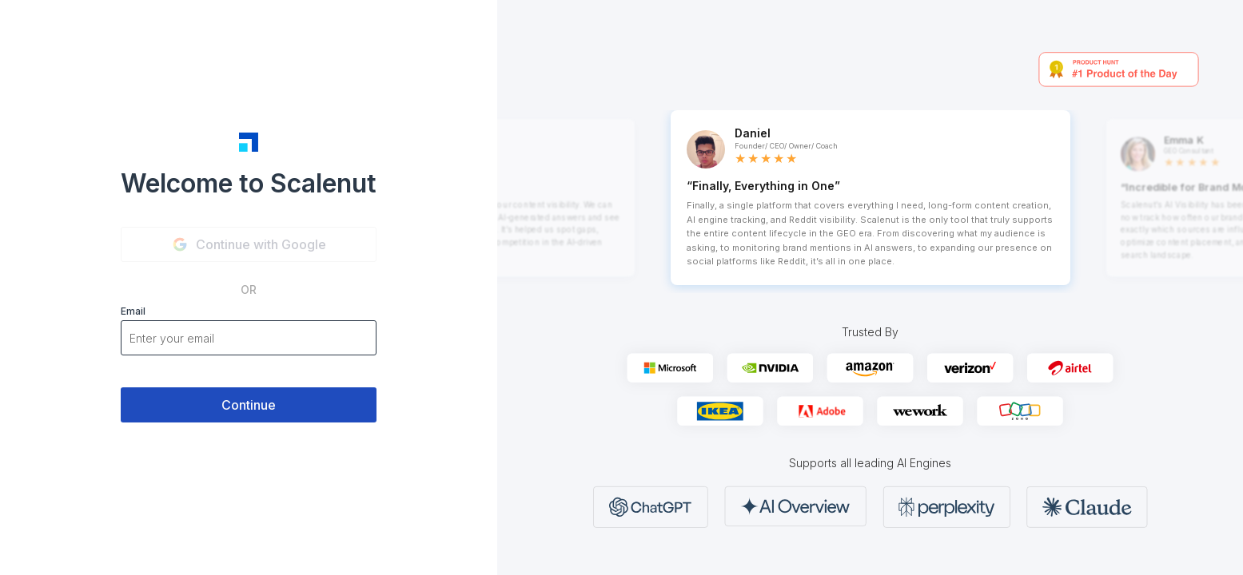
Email (133, 311)
